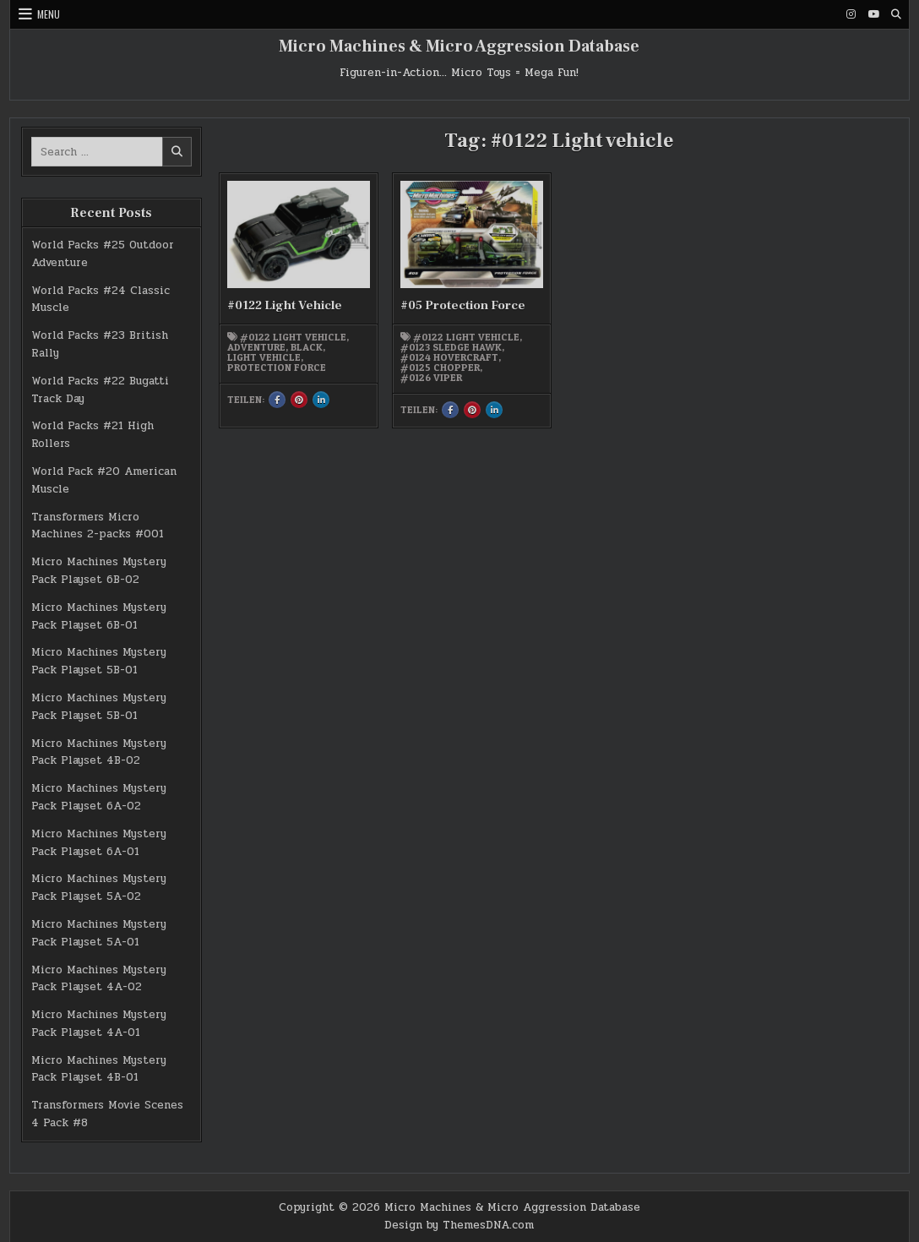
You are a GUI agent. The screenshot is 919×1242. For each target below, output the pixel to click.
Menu (48, 14)
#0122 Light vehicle (293, 337)
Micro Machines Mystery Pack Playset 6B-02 (98, 570)
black (307, 347)
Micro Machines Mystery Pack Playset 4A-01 (98, 1023)
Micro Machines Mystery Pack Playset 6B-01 (98, 616)
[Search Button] (896, 14)
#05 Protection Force (462, 305)
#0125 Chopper (440, 367)
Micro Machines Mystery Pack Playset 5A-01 (98, 933)
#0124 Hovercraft (449, 357)
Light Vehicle (264, 357)
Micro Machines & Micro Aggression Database (459, 46)
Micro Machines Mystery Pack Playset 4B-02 (98, 752)
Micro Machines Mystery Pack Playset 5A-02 (98, 887)
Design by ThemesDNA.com (459, 1225)
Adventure (256, 347)
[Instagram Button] (850, 14)
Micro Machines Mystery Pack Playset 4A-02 (98, 978)
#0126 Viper (431, 378)
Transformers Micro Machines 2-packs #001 (97, 526)
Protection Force (276, 367)
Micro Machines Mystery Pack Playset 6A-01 (98, 842)
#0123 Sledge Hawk (451, 347)
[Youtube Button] (873, 14)
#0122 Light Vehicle (284, 305)
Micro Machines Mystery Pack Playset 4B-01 (98, 1069)
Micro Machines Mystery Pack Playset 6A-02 (98, 797)
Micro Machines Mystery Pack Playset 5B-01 (98, 661)
